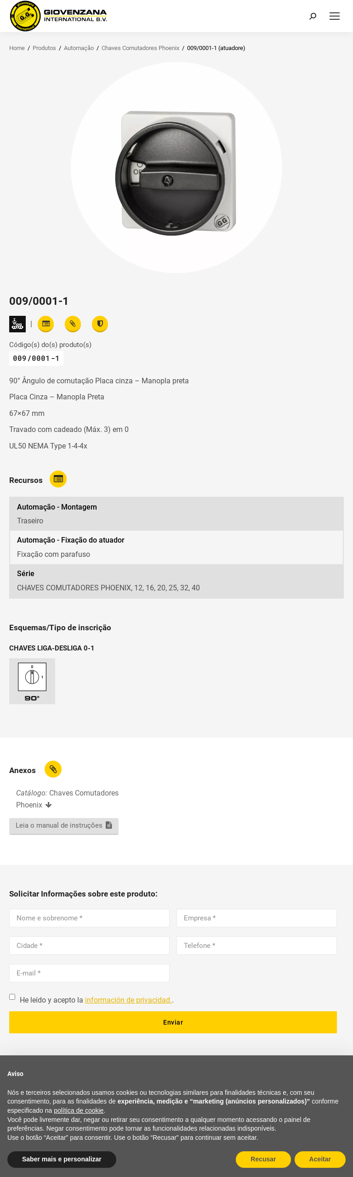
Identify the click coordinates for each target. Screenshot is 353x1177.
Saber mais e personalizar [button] (62, 1159)
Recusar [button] (263, 1159)
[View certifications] (100, 324)
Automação (79, 48)
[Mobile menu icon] (334, 16)
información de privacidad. (128, 1000)
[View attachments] (73, 324)
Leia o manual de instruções (59, 825)
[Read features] (46, 324)
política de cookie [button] (78, 1110)
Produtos (44, 48)
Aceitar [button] (320, 1159)
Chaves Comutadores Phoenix (140, 48)
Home (17, 48)
